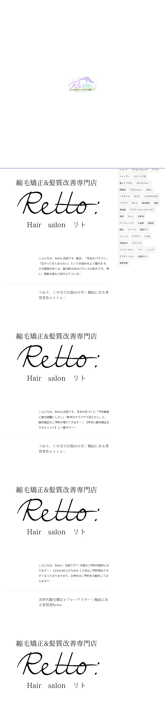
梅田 (156, 212)
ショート (124, 179)
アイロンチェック (140, 179)
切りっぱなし (134, 166)
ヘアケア (124, 212)
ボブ (122, 166)
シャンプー (125, 186)
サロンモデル (150, 172)
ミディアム (137, 252)
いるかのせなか (151, 206)
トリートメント (137, 159)
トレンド (124, 246)
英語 (122, 226)
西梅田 (123, 199)
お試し (149, 199)
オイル (135, 212)
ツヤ (140, 259)
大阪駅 (141, 232)
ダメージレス (126, 172)
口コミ (137, 206)
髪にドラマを (126, 192)
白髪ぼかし (143, 266)
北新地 (141, 226)
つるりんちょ (136, 199)
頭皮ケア (144, 239)
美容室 (123, 219)
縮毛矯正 (146, 212)
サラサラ (136, 246)
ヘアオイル (125, 206)
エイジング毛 (140, 186)
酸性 (122, 239)
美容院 (151, 232)
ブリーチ (132, 239)
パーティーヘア (127, 232)
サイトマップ (151, 679)
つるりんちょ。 (143, 192)
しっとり (150, 259)
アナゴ (155, 179)
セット (131, 226)
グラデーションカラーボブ (142, 219)
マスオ (123, 159)
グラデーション (127, 266)
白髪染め (124, 252)
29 (82, 623)
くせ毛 (147, 246)
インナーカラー (127, 259)
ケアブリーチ (150, 166)
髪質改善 (124, 272)
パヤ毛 (151, 159)
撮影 (138, 172)
